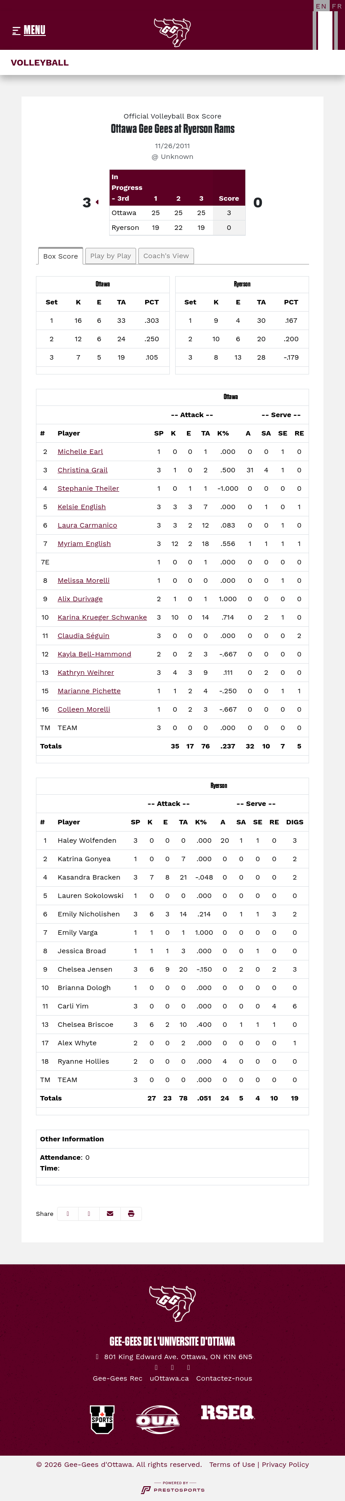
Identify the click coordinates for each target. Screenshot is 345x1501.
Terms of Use (232, 1464)
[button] (131, 1214)
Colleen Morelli (84, 709)
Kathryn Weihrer (86, 672)
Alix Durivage (80, 598)
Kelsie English (82, 506)
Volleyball (40, 62)
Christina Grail (82, 470)
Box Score (60, 256)
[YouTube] (188, 1367)
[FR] (337, 6)
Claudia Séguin (83, 635)
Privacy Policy (285, 1464)
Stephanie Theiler (88, 488)
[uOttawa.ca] (169, 1378)
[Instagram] (172, 1367)
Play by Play (110, 255)
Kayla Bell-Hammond (94, 654)
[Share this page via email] (110, 1214)
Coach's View (166, 255)
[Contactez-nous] (224, 1378)
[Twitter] (156, 1367)
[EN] (322, 6)
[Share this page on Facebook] (68, 1214)
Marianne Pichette (89, 691)
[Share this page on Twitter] (89, 1214)
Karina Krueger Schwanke (102, 617)
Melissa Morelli (84, 580)
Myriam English (84, 543)
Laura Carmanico (87, 525)
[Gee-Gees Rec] (118, 1378)
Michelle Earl (80, 451)
